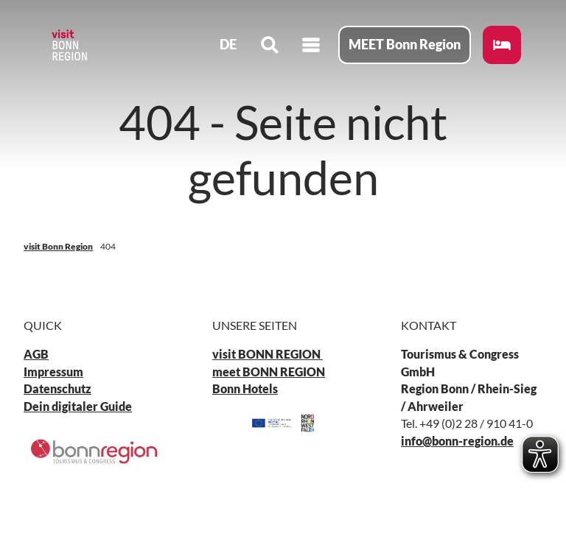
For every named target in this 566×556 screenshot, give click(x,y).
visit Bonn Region (58, 246)
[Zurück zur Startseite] (70, 47)
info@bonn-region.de (457, 441)
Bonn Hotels (245, 388)
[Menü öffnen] (309, 47)
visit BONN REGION (267, 354)
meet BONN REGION (268, 372)
